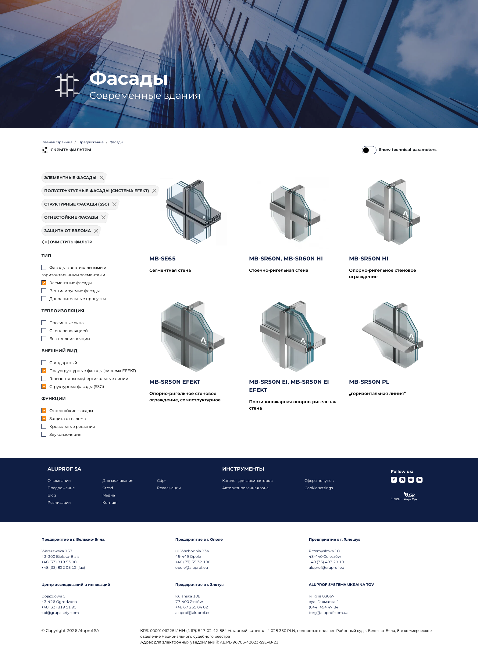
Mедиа (108, 495)
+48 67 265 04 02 (191, 607)
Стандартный (63, 362)
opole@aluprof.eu (191, 567)
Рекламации (169, 488)
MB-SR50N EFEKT (174, 381)
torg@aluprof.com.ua (328, 612)
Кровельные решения (72, 426)
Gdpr (161, 480)
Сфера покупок (319, 480)
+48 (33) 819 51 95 (59, 607)
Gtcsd (107, 488)
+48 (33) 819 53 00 (59, 562)
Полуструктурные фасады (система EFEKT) (92, 370)
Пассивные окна (66, 322)
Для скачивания (117, 480)
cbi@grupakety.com (60, 612)
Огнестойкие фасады (71, 410)
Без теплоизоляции (69, 338)
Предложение (61, 488)
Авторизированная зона (245, 488)
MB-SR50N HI (368, 258)
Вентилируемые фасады (74, 290)
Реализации (59, 502)
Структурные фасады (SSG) (76, 386)
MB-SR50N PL (369, 381)
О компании (59, 480)
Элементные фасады (70, 282)
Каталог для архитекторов (247, 480)
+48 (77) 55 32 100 (192, 562)
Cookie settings (319, 488)
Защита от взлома (67, 418)
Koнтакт (110, 502)
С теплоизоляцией (68, 330)
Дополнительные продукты (77, 298)
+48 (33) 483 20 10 (326, 562)
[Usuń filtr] (102, 178)
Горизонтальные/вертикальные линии (88, 378)
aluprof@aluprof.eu (326, 567)
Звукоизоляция (65, 434)
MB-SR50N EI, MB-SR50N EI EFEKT (289, 385)
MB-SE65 (162, 258)
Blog (52, 495)
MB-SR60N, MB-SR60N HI (286, 258)
